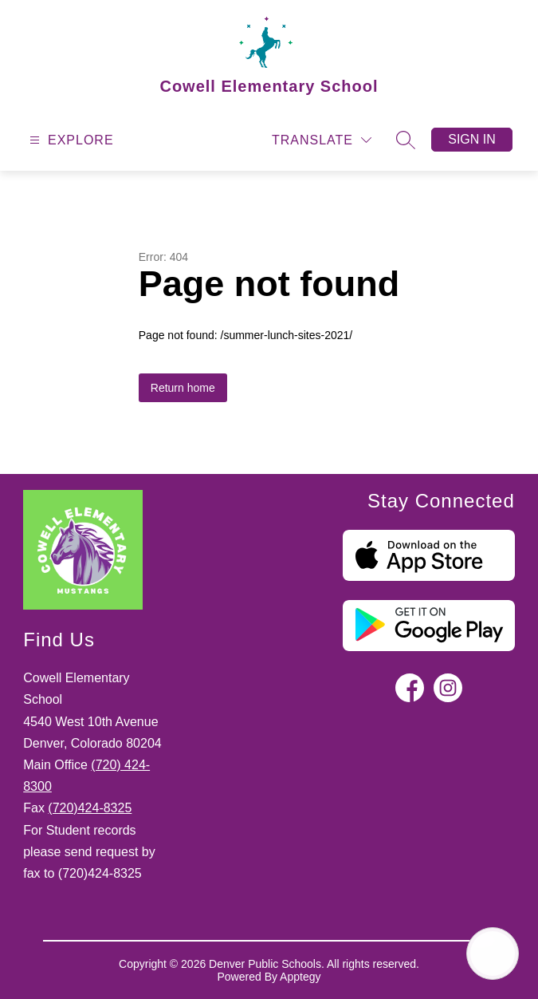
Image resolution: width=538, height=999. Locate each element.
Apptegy (300, 976)
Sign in (472, 139)
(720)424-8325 (90, 808)
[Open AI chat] (492, 953)
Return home (183, 387)
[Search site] (405, 139)
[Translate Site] (321, 140)
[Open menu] (70, 140)
